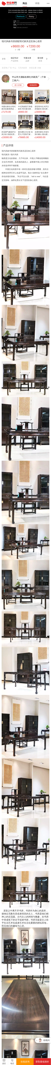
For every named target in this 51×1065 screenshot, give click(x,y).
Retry (31, 16)
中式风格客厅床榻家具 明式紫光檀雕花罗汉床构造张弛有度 (25, 108)
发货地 (5, 68)
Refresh (21, 16)
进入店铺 (18, 85)
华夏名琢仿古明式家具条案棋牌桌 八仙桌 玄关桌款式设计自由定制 (9, 108)
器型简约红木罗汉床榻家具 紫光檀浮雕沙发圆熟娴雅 (42, 108)
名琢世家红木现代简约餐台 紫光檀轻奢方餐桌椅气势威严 (42, 133)
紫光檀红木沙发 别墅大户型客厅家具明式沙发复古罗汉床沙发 (25, 133)
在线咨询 (33, 85)
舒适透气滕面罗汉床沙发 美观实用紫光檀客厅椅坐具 (9, 133)
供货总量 (33, 68)
